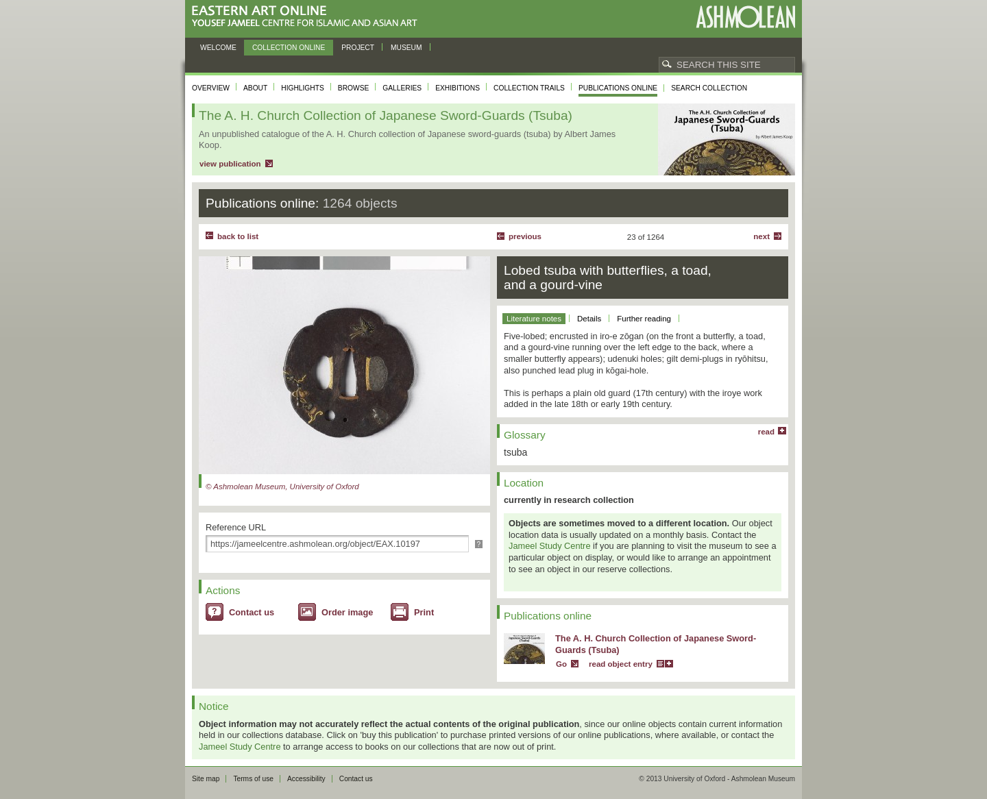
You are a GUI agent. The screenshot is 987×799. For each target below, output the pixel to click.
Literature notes (534, 319)
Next (761, 236)
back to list (237, 236)
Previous (525, 236)
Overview (211, 88)
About (255, 88)
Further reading (644, 319)
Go (561, 664)
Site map (205, 779)
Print (424, 612)
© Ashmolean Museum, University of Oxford (282, 486)
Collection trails (529, 88)
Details (589, 319)
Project (357, 47)
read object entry (621, 664)
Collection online (288, 47)
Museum (406, 47)
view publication (230, 164)
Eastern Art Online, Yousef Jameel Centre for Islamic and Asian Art (308, 16)
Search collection (709, 88)
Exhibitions (457, 88)
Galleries (402, 88)
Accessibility (306, 779)
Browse (353, 88)
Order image (347, 612)
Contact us (251, 612)
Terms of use (253, 779)
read (766, 432)
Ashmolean (745, 16)
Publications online (617, 88)
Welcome (218, 47)
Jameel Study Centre (550, 546)
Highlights (302, 88)
